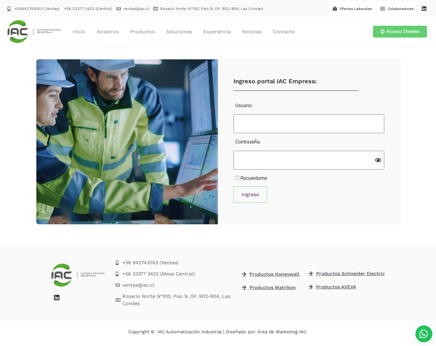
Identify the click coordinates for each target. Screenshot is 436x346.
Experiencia (217, 32)
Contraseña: (248, 142)
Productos (142, 32)
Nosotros (108, 32)
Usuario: (244, 105)
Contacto (284, 32)
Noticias (251, 32)
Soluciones (179, 32)
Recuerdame (251, 178)
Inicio (79, 32)
